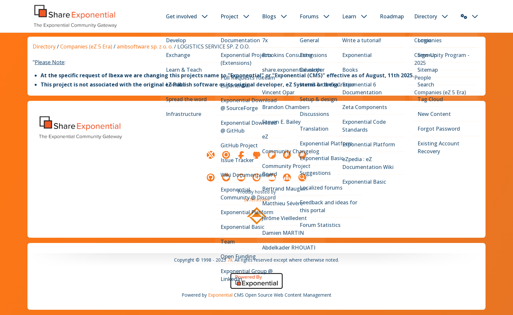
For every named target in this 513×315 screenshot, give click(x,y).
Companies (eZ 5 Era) (86, 46)
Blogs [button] (269, 16)
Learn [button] (349, 16)
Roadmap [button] (392, 16)
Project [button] (230, 16)
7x (229, 260)
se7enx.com (256, 199)
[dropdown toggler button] (205, 16)
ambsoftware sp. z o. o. (145, 46)
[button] (464, 16)
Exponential (220, 295)
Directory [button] (425, 16)
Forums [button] (309, 16)
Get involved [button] (181, 16)
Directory (44, 46)
